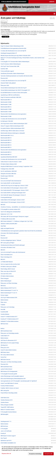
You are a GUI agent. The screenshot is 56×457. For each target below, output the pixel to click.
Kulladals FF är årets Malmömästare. (10, 321)
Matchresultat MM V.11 (6, 99)
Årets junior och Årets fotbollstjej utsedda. (11, 362)
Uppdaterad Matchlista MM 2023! (9, 157)
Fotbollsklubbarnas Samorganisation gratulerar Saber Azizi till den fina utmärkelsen (21, 230)
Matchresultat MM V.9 (6, 137)
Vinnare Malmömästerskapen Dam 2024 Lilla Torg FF (14, 87)
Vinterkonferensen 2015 (6, 400)
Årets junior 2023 (5, 85)
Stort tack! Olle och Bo (6, 273)
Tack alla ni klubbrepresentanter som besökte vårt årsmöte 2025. (17, 76)
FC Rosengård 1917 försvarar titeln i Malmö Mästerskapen (15, 61)
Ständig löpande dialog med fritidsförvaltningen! (13, 245)
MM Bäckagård (4, 414)
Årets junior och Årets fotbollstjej (9, 283)
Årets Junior (4, 302)
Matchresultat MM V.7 (6, 142)
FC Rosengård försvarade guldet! (9, 373)
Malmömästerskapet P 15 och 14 (9, 292)
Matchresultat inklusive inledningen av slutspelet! (13, 133)
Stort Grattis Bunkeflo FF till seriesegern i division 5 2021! (15, 190)
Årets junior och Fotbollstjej (13, 18)
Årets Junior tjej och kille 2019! (8, 271)
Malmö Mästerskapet (6, 280)
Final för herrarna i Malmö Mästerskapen (11, 64)
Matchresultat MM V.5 (6, 147)
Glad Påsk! (3, 226)
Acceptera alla (48, 453)
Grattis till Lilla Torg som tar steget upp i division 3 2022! (14, 185)
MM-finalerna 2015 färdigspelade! (9, 371)
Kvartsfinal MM (4, 311)
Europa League (4, 295)
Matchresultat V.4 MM (6, 111)
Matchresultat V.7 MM (6, 104)
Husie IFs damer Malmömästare (8, 350)
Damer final (3, 357)
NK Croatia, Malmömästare (7, 354)
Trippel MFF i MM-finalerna (7, 407)
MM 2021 (3, 250)
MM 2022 (3, 204)
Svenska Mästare (5, 314)
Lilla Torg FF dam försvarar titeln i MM (10, 66)
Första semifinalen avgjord (7, 71)
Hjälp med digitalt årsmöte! (7, 228)
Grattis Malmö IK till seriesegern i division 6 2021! (13, 199)
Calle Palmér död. (5, 397)
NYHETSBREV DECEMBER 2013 (8, 443)
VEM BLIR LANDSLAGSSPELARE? (9, 223)
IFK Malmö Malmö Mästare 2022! (9, 164)
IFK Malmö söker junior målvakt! (8, 266)
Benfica (2, 328)
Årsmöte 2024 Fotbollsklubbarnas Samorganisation (13, 114)
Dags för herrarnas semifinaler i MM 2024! (11, 97)
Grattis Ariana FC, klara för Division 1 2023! (11, 161)
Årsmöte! (3, 235)
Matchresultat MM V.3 (6, 154)
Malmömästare (4, 300)
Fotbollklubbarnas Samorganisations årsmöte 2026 (13, 48)
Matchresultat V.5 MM (6, 109)
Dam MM (3, 309)
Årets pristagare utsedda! (7, 404)
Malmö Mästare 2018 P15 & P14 (8, 288)
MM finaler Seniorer (5, 359)
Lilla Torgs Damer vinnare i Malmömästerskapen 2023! (14, 123)
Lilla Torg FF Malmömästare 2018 (9, 297)
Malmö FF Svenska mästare (7, 409)
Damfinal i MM (4, 68)
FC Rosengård (4, 428)
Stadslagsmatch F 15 (6, 421)
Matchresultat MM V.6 (6, 107)
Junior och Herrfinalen (6, 431)
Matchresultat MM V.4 (6, 152)
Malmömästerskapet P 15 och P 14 (9, 290)
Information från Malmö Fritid (8, 247)
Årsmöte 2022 (4, 178)
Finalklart (3, 304)
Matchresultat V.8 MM (6, 102)
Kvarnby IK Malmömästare (7, 385)
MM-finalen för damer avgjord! (8, 435)
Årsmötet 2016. (4, 364)
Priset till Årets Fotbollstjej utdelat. (9, 393)
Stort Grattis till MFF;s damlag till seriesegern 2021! (13, 192)
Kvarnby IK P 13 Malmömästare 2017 (10, 319)
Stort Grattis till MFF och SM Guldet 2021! (11, 183)
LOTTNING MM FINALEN (7, 261)
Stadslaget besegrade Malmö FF (9, 53)
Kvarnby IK (3, 433)
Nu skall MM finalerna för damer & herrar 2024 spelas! (14, 92)
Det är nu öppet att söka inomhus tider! (10, 264)
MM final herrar (4, 426)
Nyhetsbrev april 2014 (6, 440)
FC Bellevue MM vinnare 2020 (8, 219)
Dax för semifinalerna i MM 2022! (9, 171)
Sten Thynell (4, 438)
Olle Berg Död (4, 345)
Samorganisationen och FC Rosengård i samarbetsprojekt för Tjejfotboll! (19, 381)
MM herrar (3, 285)
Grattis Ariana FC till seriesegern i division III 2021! (13, 202)
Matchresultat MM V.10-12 (7, 135)
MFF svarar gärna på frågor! (7, 242)
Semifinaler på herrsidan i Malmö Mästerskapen (12, 73)
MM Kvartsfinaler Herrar (6, 331)
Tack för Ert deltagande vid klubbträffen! (11, 211)
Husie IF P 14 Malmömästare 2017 (9, 316)
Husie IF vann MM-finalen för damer (9, 383)
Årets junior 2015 (5, 347)
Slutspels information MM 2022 (8, 173)
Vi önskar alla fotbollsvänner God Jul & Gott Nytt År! (13, 50)
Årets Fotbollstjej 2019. (6, 257)
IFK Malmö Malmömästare (7, 276)
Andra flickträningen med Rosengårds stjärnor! (12, 376)
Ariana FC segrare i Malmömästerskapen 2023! (12, 126)
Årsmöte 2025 (4, 78)
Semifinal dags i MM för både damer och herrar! (12, 130)
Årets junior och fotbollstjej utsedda (10, 333)
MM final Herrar (4, 323)
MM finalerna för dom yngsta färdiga (10, 342)
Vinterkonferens (5, 402)
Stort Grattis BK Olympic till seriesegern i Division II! (13, 195)
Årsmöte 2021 (4, 238)
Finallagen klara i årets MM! (7, 168)
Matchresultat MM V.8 (6, 140)
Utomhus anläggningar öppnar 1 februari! (11, 240)
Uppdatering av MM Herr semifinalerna (10, 95)
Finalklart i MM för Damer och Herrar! (10, 388)
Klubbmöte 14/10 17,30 (6, 214)
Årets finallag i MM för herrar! (8, 269)
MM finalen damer (5, 352)
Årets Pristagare (5, 278)
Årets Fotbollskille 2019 (6, 254)
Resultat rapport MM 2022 (7, 176)
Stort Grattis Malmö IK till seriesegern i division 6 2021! (14, 188)
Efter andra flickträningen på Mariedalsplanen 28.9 (13, 378)
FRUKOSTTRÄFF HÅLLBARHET (8, 83)
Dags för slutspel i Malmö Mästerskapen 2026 (12, 46)
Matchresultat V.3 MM (6, 116)
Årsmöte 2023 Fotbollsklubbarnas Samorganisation (13, 149)
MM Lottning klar (5, 390)
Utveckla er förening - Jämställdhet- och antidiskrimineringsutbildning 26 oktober (21, 207)
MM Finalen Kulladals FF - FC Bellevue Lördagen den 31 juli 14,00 (16, 221)
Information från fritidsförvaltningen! (10, 233)
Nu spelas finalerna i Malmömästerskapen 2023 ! (13, 128)
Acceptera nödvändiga (35, 453)
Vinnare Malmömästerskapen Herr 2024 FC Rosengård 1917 (15, 90)
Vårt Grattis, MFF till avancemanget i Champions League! (14, 216)
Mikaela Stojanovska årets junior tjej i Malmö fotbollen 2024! (15, 55)
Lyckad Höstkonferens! (6, 369)
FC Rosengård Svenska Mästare (8, 412)
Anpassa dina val (6, 453)
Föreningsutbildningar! (6, 197)
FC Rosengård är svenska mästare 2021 (10, 209)
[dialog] (28, 450)
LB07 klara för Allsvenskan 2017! (9, 340)
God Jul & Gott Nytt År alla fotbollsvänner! (11, 180)
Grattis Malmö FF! (5, 335)
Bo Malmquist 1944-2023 (7, 121)
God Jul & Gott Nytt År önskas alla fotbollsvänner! (13, 252)
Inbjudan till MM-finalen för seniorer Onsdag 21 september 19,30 (16, 166)
